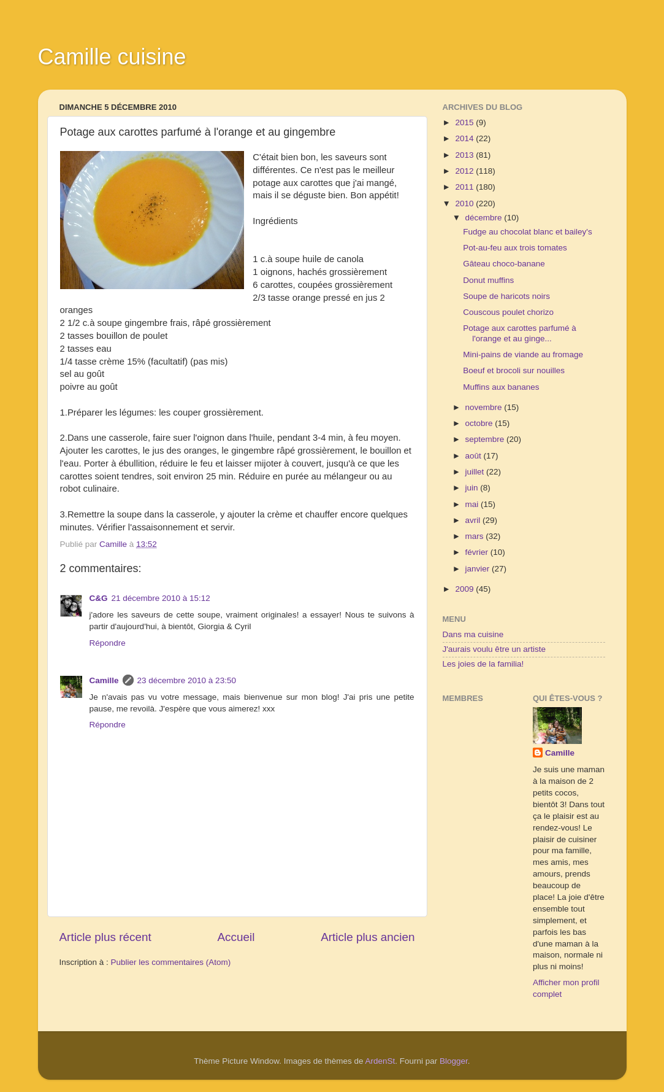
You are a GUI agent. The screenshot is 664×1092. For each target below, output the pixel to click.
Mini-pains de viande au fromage (523, 354)
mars (475, 536)
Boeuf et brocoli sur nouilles (514, 370)
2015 (465, 122)
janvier (478, 568)
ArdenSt (380, 1061)
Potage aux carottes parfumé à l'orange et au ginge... (519, 333)
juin (473, 487)
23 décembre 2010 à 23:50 (186, 680)
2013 (465, 155)
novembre (485, 407)
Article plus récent (105, 937)
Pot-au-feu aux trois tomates (515, 247)
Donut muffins (488, 280)
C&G (99, 598)
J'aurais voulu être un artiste (494, 649)
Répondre (108, 643)
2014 (465, 138)
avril (474, 520)
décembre (485, 217)
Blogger (454, 1061)
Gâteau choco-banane (504, 263)
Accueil (235, 937)
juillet (476, 471)
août (474, 455)
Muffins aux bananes (501, 387)
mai (473, 504)
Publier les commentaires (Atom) (171, 962)
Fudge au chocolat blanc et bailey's (527, 231)
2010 (465, 203)
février (477, 552)
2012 (465, 171)
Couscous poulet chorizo (508, 312)
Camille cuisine (112, 56)
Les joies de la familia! (483, 663)
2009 (465, 589)
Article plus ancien (367, 937)
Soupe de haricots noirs (506, 296)
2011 (465, 187)
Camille (104, 680)
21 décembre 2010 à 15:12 (161, 598)
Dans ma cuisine (473, 634)
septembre (486, 439)
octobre (480, 423)
